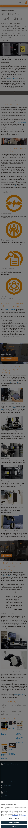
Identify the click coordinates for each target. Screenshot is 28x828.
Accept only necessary (14, 824)
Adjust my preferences (14, 820)
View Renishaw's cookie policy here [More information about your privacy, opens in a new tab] (19, 817)
